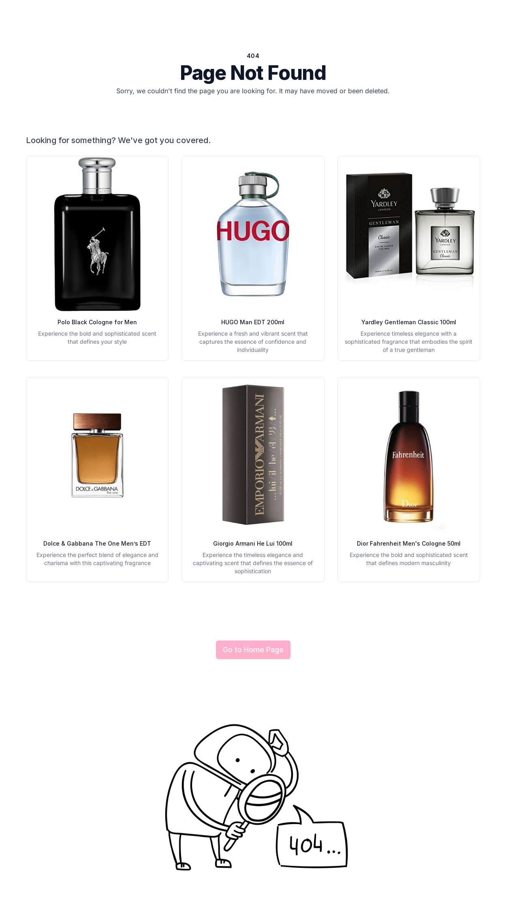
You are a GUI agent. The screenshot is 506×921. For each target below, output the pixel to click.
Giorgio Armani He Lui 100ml (252, 543)
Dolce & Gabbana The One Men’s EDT (97, 543)
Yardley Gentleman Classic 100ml (408, 322)
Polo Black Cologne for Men (97, 322)
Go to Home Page (253, 649)
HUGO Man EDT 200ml (252, 322)
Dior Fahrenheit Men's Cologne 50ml (409, 543)
